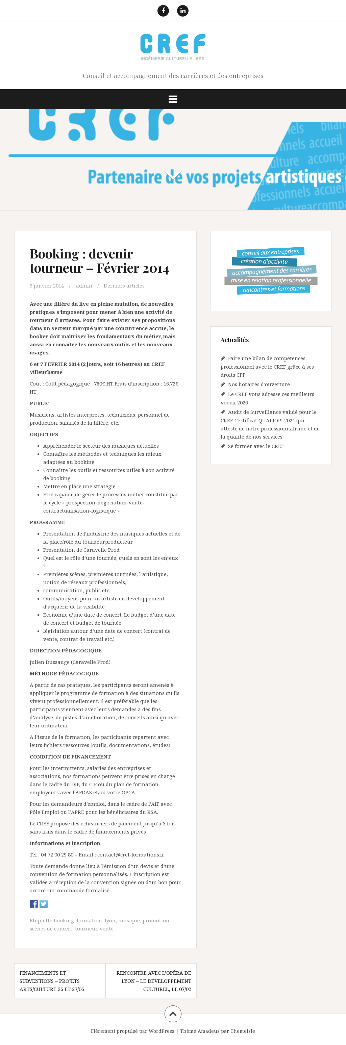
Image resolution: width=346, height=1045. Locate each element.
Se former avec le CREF (256, 446)
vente (107, 928)
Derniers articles (124, 285)
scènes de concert (51, 928)
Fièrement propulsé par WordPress (132, 1031)
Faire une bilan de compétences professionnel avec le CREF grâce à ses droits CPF (267, 366)
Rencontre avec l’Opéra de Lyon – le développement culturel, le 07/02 (154, 980)
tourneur (86, 928)
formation (89, 920)
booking (64, 920)
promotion (156, 920)
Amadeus (209, 1031)
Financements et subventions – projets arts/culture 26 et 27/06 (52, 980)
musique (129, 920)
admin (84, 285)
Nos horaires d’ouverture (259, 384)
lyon (110, 920)
